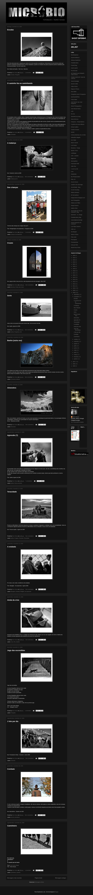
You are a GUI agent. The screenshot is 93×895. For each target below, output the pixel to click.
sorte (20, 332)
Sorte (9, 296)
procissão (20, 483)
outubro (76, 339)
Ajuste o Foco (74, 150)
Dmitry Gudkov (74, 127)
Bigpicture (73, 158)
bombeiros (17, 817)
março (75, 354)
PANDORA (73, 174)
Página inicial (38, 878)
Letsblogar (73, 153)
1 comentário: (28, 72)
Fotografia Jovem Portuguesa (78, 94)
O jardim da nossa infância (77, 124)
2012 (74, 283)
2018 (74, 270)
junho (75, 348)
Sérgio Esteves (75, 205)
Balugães (13, 591)
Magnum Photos (75, 89)
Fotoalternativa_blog (76, 217)
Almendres (11, 388)
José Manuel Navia (76, 108)
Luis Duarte (74, 145)
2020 (74, 266)
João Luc (73, 229)
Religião (22, 591)
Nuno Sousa (76, 417)
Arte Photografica (75, 200)
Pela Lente (73, 237)
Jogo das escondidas (16, 650)
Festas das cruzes (19, 287)
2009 (74, 290)
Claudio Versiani (75, 129)
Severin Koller (74, 83)
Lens (72, 171)
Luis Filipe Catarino (76, 226)
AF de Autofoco (75, 195)
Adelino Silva (74, 208)
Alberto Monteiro (75, 192)
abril (75, 352)
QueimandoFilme (75, 97)
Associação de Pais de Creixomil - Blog (76, 211)
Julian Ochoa (74, 86)
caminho (18, 872)
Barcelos (13, 287)
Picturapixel (74, 239)
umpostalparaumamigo (76, 220)
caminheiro (13, 872)
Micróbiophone (74, 55)
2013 (74, 281)
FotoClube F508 (75, 163)
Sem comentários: (29, 176)
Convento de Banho (15, 379)
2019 (74, 268)
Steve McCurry (74, 119)
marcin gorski (74, 68)
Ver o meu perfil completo (77, 422)
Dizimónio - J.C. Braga (76, 214)
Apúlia (12, 332)
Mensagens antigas (60, 878)
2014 (74, 279)
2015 (74, 277)
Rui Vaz (73, 114)
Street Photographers (76, 106)
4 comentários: (28, 132)
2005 (74, 366)
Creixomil (13, 760)
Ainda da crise (13, 600)
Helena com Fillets (75, 203)
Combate (11, 769)
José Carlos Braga (14, 865)
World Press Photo (75, 247)
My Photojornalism (75, 176)
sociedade (13, 134)
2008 (74, 292)
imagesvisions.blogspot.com (78, 197)
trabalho (18, 641)
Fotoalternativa (74, 62)
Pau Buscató (74, 70)
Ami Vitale (73, 140)
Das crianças (12, 187)
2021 (74, 264)
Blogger (56, 891)
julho (75, 345)
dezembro (76, 294)
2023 (74, 260)
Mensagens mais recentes (14, 878)
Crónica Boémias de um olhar (78, 135)
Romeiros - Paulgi (75, 148)
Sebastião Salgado (75, 137)
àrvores (12, 817)
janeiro (76, 359)
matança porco (14, 178)
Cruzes (10, 243)
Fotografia (17, 74)
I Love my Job (74, 169)
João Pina (73, 166)
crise (12, 641)
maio (75, 350)
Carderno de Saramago (77, 184)
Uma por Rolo (74, 245)
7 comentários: (29, 481)
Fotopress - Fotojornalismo (77, 121)
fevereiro (76, 356)
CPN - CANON (74, 155)
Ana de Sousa (74, 182)
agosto (76, 343)
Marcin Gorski (74, 142)
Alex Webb (73, 91)
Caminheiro (12, 826)
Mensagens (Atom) (39, 882)
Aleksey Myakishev (76, 60)
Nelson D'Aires (74, 234)
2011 (74, 286)
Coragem (16, 538)
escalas (12, 74)
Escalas (10, 30)
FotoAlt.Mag (74, 65)
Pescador (21, 538)
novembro (76, 296)
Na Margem (74, 231)
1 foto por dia (12, 721)
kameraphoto (74, 161)
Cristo (15, 483)
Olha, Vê (73, 179)
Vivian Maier (74, 99)
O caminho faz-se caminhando (20, 83)
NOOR (72, 132)
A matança (11, 143)
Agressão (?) (12, 435)
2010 (74, 288)
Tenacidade (12, 492)
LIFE (72, 111)
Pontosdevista (74, 242)
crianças (13, 234)
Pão (14, 641)
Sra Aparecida (18, 234)
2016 (74, 275)
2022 (74, 262)
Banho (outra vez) (14, 340)
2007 (74, 361)
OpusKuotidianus (75, 57)
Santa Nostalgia (75, 81)
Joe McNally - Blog (75, 187)
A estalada (11, 547)
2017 (74, 273)
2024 (74, 257)
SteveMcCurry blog (76, 116)
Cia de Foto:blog (75, 189)
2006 (74, 363)
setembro (76, 341)
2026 (74, 255)
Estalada (18, 591)
